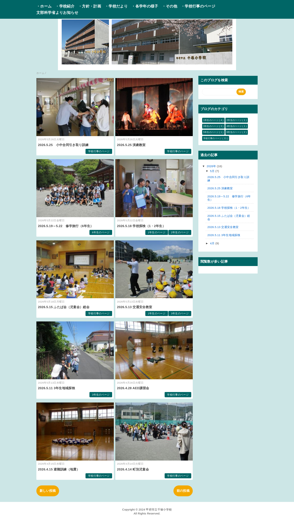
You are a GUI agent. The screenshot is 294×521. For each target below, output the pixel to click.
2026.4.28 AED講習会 (133, 388)
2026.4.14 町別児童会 (133, 469)
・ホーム (44, 6)
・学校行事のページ (198, 6)
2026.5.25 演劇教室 (131, 145)
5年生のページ (211, 132)
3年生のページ (180, 313)
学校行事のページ (99, 151)
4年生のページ (234, 126)
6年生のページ (101, 232)
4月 (212, 243)
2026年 (212, 166)
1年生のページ (156, 232)
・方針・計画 (89, 6)
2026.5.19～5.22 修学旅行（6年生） (66, 226)
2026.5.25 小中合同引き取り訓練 (63, 145)
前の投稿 (183, 491)
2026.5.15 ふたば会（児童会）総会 (64, 307)
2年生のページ (180, 232)
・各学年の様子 (144, 6)
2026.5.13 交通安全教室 (134, 307)
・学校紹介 (64, 6)
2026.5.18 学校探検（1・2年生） (141, 226)
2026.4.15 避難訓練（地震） (59, 469)
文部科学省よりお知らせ (57, 12)
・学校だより (116, 6)
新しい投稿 (48, 491)
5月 (212, 171)
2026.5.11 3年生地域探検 (56, 388)
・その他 (169, 6)
